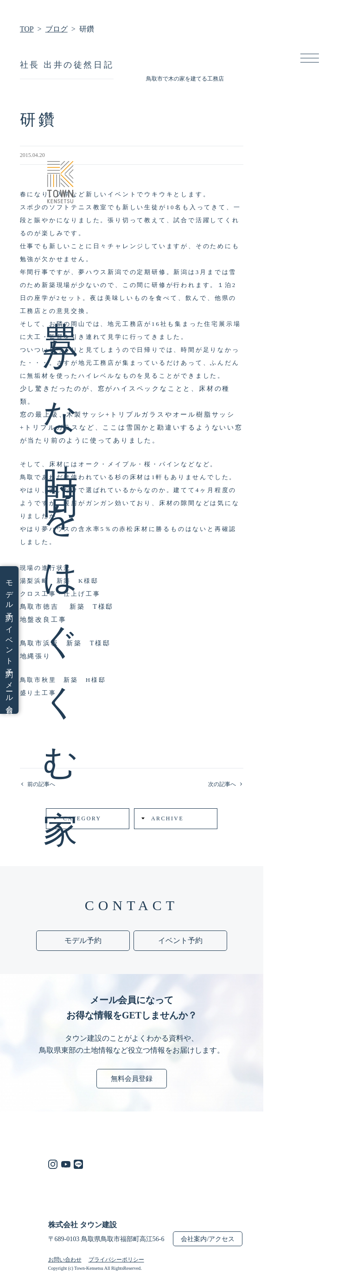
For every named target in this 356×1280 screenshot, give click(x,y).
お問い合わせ (65, 1259)
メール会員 (9, 691)
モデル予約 (9, 593)
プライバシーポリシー (116, 1259)
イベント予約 (9, 644)
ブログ (56, 29)
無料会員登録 (132, 1078)
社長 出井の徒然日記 (67, 64)
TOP (27, 29)
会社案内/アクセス (208, 1239)
